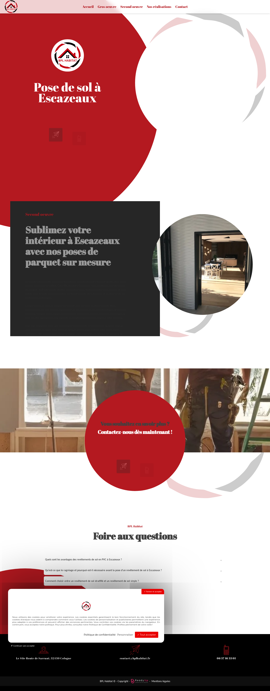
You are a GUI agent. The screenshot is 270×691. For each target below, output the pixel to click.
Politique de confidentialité (99, 634)
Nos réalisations (159, 7)
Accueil (88, 7)
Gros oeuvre (107, 7)
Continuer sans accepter (23, 645)
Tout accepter (146, 634)
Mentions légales (161, 681)
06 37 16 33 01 (226, 658)
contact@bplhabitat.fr (135, 658)
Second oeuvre (131, 7)
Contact (181, 7)
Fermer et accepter (153, 591)
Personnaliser (125, 634)
